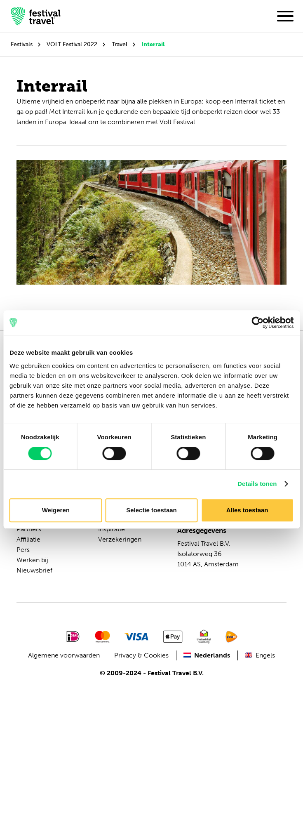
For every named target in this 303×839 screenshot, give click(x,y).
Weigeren (56, 510)
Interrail (153, 44)
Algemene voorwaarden (64, 655)
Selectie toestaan (151, 510)
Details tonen (257, 483)
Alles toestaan (247, 510)
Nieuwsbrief (34, 570)
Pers (23, 550)
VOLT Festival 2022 (72, 44)
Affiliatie (28, 539)
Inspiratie (111, 529)
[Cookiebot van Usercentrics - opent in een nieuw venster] (257, 322)
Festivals (22, 44)
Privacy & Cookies (141, 655)
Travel (119, 44)
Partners (28, 529)
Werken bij (32, 560)
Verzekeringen (119, 539)
